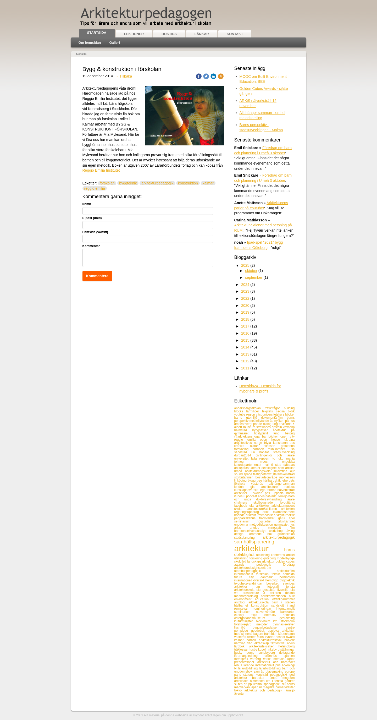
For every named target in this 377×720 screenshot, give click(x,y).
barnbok (260, 449)
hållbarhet (242, 605)
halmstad (243, 430)
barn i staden (283, 602)
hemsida (289, 574)
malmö (290, 593)
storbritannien (245, 477)
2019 (245, 312)
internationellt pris (268, 665)
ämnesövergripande (248, 424)
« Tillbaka (124, 76)
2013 (245, 354)
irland (291, 605)
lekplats (269, 411)
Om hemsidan (90, 43)
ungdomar (242, 524)
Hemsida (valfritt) (95, 232)
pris (269, 493)
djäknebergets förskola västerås (264, 482)
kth (277, 621)
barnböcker (271, 436)
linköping (241, 480)
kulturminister (245, 621)
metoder (264, 624)
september (253, 277)
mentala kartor (284, 659)
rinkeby (272, 649)
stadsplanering (248, 537)
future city (247, 577)
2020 (245, 305)
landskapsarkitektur (261, 561)
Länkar (202, 34)
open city (287, 436)
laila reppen (261, 458)
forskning (256, 558)
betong (290, 433)
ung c (277, 424)
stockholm (287, 621)
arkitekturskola (260, 602)
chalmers (243, 502)
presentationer (245, 662)
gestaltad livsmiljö (276, 590)
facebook (242, 506)
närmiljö (240, 643)
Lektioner (134, 34)
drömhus (274, 656)
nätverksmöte (268, 612)
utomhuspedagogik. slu (270, 684)
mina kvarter (266, 637)
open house (272, 439)
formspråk (242, 659)
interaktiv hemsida (279, 615)
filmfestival (279, 643)
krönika (242, 446)
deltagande (287, 652)
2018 (245, 319)
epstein (277, 427)
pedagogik (269, 564)
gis (256, 487)
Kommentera (97, 276)
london (242, 487)
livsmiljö (243, 627)
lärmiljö (290, 690)
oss (292, 443)
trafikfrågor (274, 408)
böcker (290, 414)
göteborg (270, 558)
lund (279, 433)
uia (253, 506)
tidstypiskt (264, 433)
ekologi (242, 615)
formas (272, 490)
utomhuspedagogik (255, 571)
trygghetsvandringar (250, 583)
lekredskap (262, 643)
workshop (277, 531)
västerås (240, 637)
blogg (252, 480)
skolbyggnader (266, 502)
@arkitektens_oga (248, 436)
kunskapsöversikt (247, 490)
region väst (254, 414)
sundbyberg (269, 652)
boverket (275, 583)
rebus (238, 665)
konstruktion (188, 183)
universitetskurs (274, 414)
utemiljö (283, 496)
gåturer (290, 681)
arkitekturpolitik (284, 515)
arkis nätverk (267, 496)
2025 (245, 265)
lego (263, 490)
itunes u (240, 496)
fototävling (243, 449)
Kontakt (235, 34)
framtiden (271, 634)
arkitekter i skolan (249, 493)
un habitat (262, 452)
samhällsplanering (254, 541)
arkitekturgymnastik (260, 515)
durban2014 (245, 455)
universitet (242, 458)
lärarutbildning (248, 668)
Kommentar (91, 246)
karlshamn (281, 443)
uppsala (279, 493)
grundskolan (286, 534)
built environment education (264, 597)
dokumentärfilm (274, 417)
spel (292, 518)
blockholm (264, 621)
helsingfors (287, 577)
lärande (249, 665)
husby (253, 649)
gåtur (283, 518)
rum (260, 586)
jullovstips (282, 471)
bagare (258, 634)
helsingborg (286, 646)
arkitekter (263, 506)
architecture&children (264, 509)
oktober (251, 271)
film (292, 528)
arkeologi (288, 665)
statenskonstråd (284, 474)
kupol (262, 649)
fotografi (276, 586)
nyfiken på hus (284, 421)
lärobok (241, 646)
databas (289, 465)
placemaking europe (280, 671)
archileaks (242, 681)
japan (255, 687)
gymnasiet (282, 524)
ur (261, 687)
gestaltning (287, 618)
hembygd (272, 580)
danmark (270, 577)
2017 (245, 326)
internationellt (245, 574)
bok (272, 534)
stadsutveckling (284, 452)
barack (252, 640)
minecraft (279, 528)
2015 (245, 340)
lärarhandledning (249, 656)
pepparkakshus (246, 518)
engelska (288, 461)
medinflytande (260, 421)
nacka (290, 493)
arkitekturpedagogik (157, 183)
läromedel (257, 534)
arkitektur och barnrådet (276, 662)
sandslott (279, 605)
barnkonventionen (275, 596)
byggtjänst (287, 502)
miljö (257, 615)
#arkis (268, 659)
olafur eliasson (265, 446)
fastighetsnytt (262, 474)
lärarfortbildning (270, 668)
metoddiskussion (262, 524)
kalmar (208, 183)
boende (240, 515)
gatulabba (288, 446)
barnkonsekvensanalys (251, 531)
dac (250, 643)
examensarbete (284, 512)
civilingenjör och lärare (275, 455)
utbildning (263, 555)
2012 (245, 361)
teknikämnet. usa (281, 449)
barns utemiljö (247, 417)
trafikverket (268, 518)
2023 (245, 291)
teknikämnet (286, 521)
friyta (268, 443)
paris (238, 675)
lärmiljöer (254, 411)
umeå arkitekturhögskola (254, 471)
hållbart (269, 480)
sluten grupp (243, 684)
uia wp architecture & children (264, 591)
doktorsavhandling (271, 499)
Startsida (96, 33)
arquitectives (244, 443)
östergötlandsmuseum (257, 618)
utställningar (286, 649)
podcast (252, 496)
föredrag (289, 564)
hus (292, 524)
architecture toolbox (278, 487)
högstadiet (267, 521)
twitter (252, 637)
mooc (271, 461)
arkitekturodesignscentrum (252, 568)
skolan (240, 509)
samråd (260, 671)
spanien (289, 656)
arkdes (259, 528)
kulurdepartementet (249, 465)
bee (260, 480)
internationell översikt (249, 580)
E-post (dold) (92, 218)
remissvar (243, 608)
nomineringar (264, 608)
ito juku (279, 458)
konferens (278, 555)
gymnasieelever (284, 624)
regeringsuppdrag (248, 512)
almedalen (258, 681)
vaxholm (289, 427)
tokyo (239, 690)
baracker (260, 678)
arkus (291, 643)
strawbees (264, 427)
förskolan (107, 183)
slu (260, 590)
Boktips (169, 34)
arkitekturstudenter (248, 468)
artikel (290, 555)
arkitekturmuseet (283, 506)
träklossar (241, 649)
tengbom (288, 678)
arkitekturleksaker (264, 646)
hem (281, 468)
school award (285, 637)
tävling (290, 531)
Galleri (114, 43)
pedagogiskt (280, 675)
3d (272, 421)
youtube (240, 414)
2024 (245, 284)
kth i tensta (275, 681)
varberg (256, 659)
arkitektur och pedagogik (264, 690)
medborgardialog (247, 596)
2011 (245, 368)
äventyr (239, 693)
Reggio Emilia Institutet (101, 170)
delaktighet (270, 468)
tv (236, 668)
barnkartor (287, 612)
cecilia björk (285, 411)
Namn (86, 204)
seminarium (245, 521)
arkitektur (259, 548)
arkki (268, 512)
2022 (245, 298)
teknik (277, 574)
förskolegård (245, 624)
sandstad (243, 452)
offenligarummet (283, 599)
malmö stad (274, 465)
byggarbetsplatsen (269, 627)
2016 (245, 333)
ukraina (289, 439)
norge (259, 443)
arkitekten (288, 509)
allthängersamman (282, 484)
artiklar (290, 468)
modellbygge (286, 558)
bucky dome (246, 652)
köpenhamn (286, 634)
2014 (245, 347)
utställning (242, 558)
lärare (291, 499)
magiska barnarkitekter (279, 687)
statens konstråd (256, 675)
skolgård (240, 561)
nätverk (289, 640)
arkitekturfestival (271, 640)
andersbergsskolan (249, 408)
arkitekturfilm (286, 571)
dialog (268, 424)
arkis (242, 528)
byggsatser (262, 430)
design (241, 534)
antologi (241, 602)
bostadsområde (267, 477)
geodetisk (259, 630)
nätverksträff (286, 490)
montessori (287, 477)
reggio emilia (94, 188)
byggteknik (128, 183)
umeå (275, 678)
